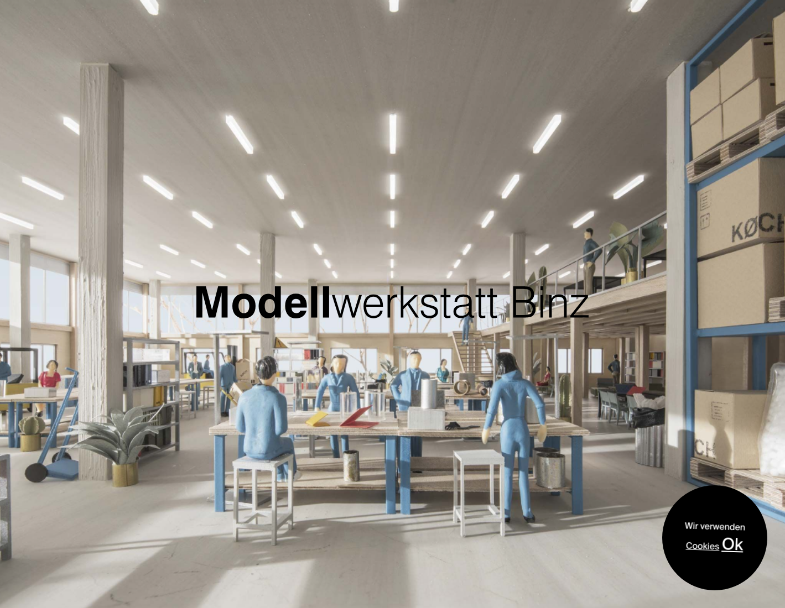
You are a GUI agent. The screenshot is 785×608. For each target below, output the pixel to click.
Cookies (703, 546)
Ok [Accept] (733, 543)
